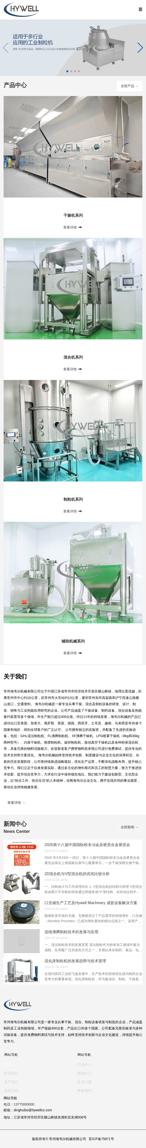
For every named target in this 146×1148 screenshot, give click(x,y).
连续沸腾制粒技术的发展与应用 (71, 932)
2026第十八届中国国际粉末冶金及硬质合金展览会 (87, 845)
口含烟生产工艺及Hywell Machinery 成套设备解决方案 (90, 903)
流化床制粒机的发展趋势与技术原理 (75, 961)
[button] (140, 47)
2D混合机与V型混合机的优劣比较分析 (77, 874)
